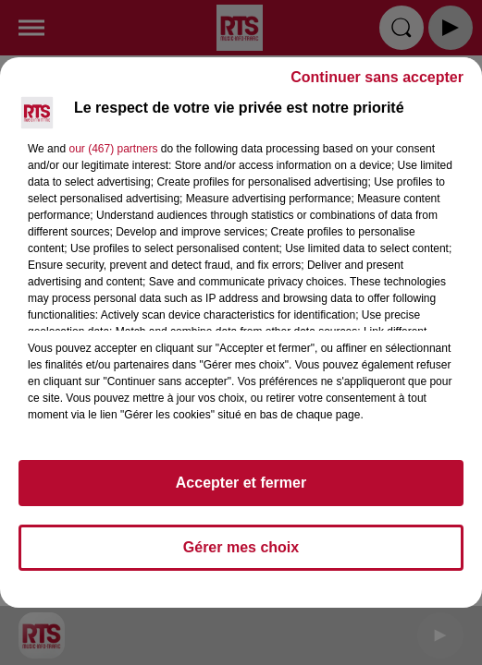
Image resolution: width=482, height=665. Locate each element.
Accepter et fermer (241, 482)
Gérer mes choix (241, 547)
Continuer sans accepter (376, 77)
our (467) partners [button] (112, 148)
